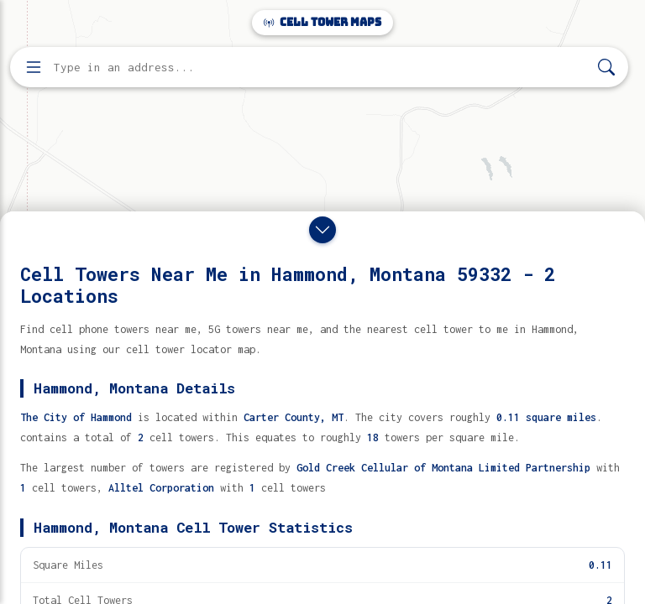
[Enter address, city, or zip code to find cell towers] (321, 67)
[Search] (606, 67)
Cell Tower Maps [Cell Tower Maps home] (322, 22)
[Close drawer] (322, 229)
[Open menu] (33, 67)
